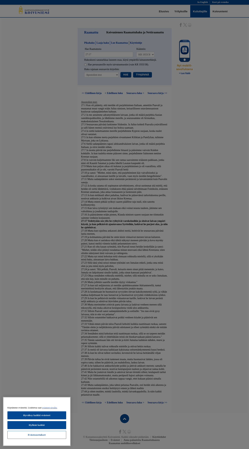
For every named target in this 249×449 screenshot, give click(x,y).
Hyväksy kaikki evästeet (36, 415)
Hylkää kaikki (37, 425)
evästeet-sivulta (49, 407)
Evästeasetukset (37, 434)
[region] (37, 421)
